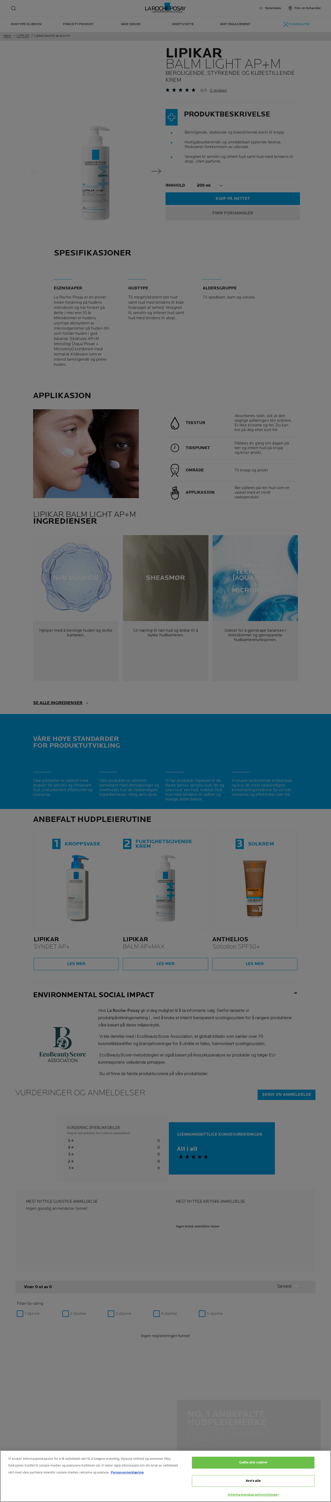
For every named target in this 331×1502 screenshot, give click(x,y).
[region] (165, 1476)
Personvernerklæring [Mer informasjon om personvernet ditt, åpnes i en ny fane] (127, 1472)
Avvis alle (253, 1481)
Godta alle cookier (253, 1462)
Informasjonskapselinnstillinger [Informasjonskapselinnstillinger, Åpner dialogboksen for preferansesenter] (253, 1495)
